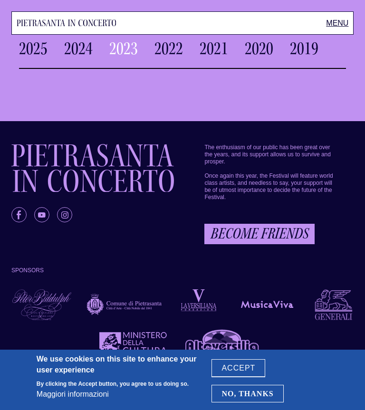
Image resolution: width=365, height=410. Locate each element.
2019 (304, 48)
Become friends (259, 233)
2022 (168, 48)
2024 (78, 48)
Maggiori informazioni (73, 395)
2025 (33, 48)
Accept (238, 368)
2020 (259, 48)
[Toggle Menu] (337, 23)
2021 (214, 48)
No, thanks (247, 394)
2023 (123, 48)
